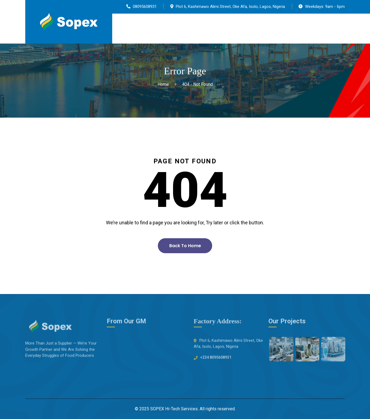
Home (164, 84)
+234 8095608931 (215, 358)
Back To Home (185, 246)
